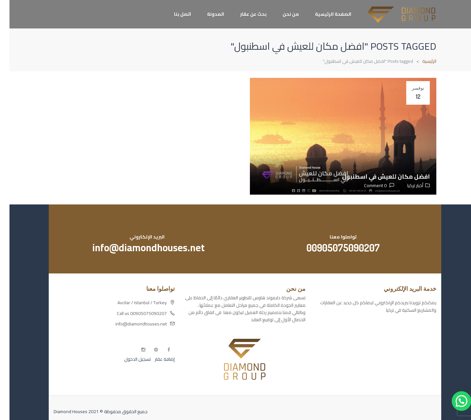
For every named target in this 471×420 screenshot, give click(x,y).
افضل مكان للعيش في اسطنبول (376, 176)
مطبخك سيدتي (413, 359)
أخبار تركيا (406, 185)
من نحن (281, 14)
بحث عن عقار (244, 14)
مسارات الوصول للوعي (406, 336)
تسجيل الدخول (128, 359)
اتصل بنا (173, 14)
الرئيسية (420, 61)
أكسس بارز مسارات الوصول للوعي (395, 325)
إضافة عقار (154, 359)
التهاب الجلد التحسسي (407, 347)
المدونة (206, 14)
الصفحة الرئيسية (323, 14)
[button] (452, 401)
